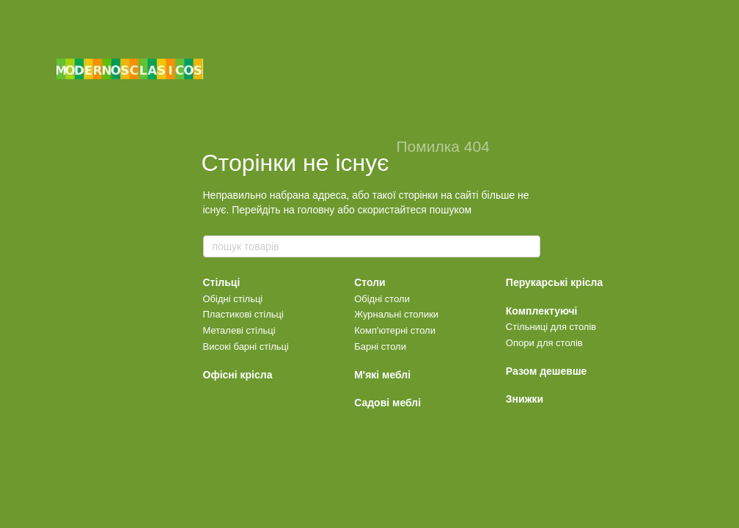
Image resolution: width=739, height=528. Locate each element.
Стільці (221, 282)
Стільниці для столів (551, 326)
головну (316, 210)
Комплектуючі (542, 311)
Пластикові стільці (243, 314)
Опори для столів (544, 342)
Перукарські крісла (554, 282)
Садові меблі (387, 402)
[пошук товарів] (528, 246)
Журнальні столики (396, 314)
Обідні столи (382, 298)
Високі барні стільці (246, 346)
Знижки (524, 399)
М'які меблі (382, 375)
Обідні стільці (233, 298)
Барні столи (380, 346)
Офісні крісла (238, 375)
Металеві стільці (239, 330)
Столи (370, 282)
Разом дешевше (546, 371)
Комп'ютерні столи (394, 330)
